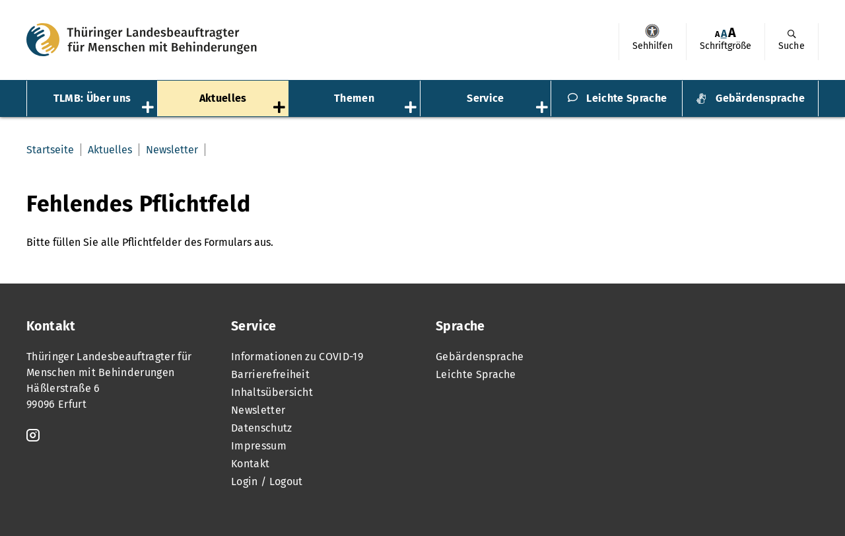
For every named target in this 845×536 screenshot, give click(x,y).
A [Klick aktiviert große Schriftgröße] (732, 32)
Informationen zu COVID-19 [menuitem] (297, 356)
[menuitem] (652, 41)
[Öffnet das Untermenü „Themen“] (412, 108)
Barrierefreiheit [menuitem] (270, 374)
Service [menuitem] (485, 98)
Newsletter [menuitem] (172, 149)
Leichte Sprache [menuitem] (626, 98)
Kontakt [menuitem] (250, 463)
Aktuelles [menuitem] (223, 98)
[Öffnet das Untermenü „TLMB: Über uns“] (149, 108)
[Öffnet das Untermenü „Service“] (543, 108)
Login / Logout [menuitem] (266, 481)
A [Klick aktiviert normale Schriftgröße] (724, 33)
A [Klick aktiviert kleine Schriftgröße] (717, 34)
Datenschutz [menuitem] (261, 428)
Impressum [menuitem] (259, 446)
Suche (791, 46)
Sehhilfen (652, 31)
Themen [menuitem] (354, 98)
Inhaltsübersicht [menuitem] (272, 392)
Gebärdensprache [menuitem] (760, 98)
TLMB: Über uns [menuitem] (92, 98)
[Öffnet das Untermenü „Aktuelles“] (280, 108)
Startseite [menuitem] (50, 149)
